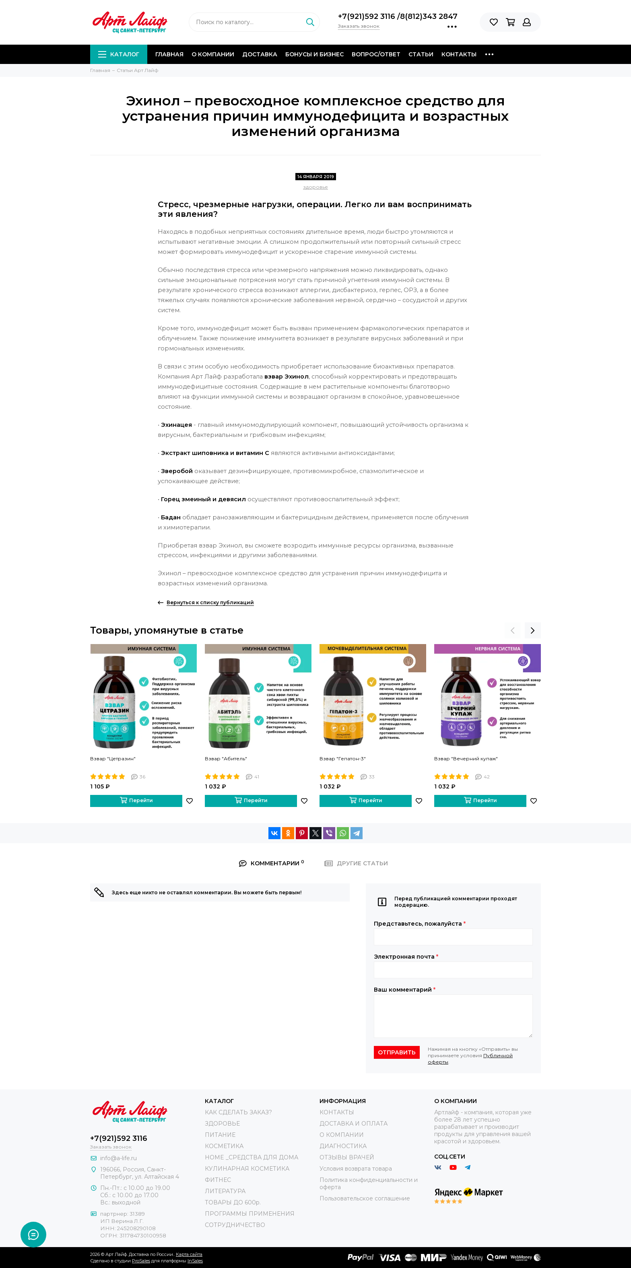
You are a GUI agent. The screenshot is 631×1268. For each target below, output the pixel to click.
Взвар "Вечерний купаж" (466, 758)
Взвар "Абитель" (226, 758)
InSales (195, 1261)
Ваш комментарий (404, 989)
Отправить (397, 1052)
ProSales (141, 1261)
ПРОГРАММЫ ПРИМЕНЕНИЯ (250, 1213)
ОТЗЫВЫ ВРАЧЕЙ (347, 1157)
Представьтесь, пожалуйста (420, 923)
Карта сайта (189, 1254)
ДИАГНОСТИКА (343, 1146)
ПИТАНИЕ (220, 1134)
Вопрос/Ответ (376, 54)
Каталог (118, 54)
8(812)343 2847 (429, 16)
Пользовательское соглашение (365, 1198)
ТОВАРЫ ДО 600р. (233, 1202)
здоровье (315, 187)
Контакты (458, 54)
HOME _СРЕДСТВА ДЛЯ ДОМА (251, 1157)
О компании (213, 54)
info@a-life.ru (118, 1158)
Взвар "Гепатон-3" (343, 758)
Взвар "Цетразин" (113, 758)
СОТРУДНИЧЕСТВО (235, 1225)
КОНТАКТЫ (337, 1112)
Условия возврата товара (356, 1168)
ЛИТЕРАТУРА (225, 1191)
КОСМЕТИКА (224, 1146)
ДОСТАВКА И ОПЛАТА (354, 1123)
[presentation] (513, 630)
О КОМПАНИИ (342, 1134)
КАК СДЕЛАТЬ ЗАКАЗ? (238, 1112)
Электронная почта (406, 956)
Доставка (259, 54)
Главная (169, 54)
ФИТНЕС (218, 1180)
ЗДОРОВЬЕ (222, 1123)
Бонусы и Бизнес (314, 54)
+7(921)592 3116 (367, 16)
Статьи (420, 54)
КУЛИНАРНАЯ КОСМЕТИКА (247, 1168)
